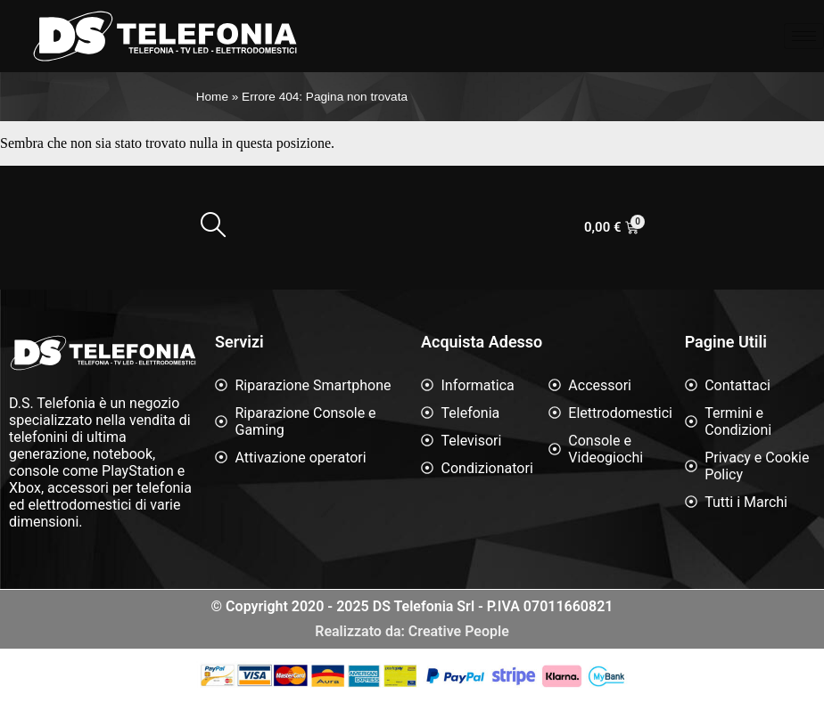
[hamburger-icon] (804, 36)
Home (212, 96)
